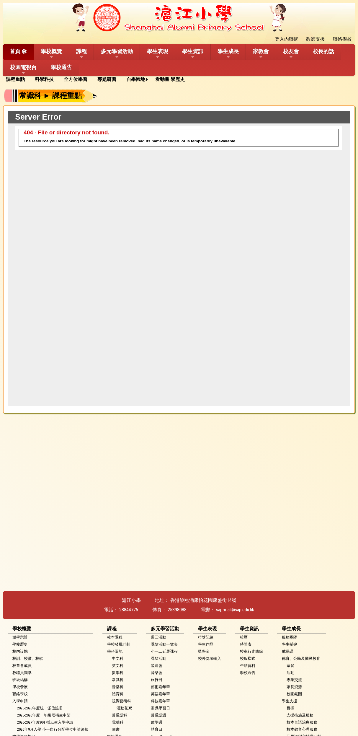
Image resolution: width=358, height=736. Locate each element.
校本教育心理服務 (302, 729)
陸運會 (156, 665)
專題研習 (106, 79)
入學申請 (20, 701)
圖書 (116, 729)
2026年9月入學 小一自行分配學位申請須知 (52, 729)
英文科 (117, 665)
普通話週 (158, 715)
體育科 (117, 694)
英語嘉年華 (160, 694)
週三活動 (158, 637)
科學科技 (44, 79)
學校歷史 (20, 644)
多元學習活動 (117, 53)
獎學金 (204, 651)
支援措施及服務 (300, 715)
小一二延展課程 (164, 651)
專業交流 (294, 680)
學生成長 (228, 53)
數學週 (156, 722)
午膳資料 (247, 665)
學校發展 (20, 687)
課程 (81, 53)
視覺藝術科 (121, 701)
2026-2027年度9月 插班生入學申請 (45, 722)
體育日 (156, 729)
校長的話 (323, 51)
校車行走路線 (251, 651)
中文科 (117, 658)
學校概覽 (51, 53)
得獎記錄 (205, 637)
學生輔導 (289, 644)
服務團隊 (289, 637)
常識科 (117, 680)
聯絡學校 (20, 694)
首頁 (15, 51)
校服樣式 (247, 658)
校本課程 (114, 637)
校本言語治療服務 (302, 722)
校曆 (244, 637)
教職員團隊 (22, 672)
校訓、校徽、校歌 (27, 658)
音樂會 (156, 672)
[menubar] (97, 79)
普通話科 (119, 715)
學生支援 (289, 701)
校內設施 (20, 651)
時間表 (245, 644)
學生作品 (205, 644)
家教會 (261, 53)
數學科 (117, 672)
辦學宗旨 (20, 637)
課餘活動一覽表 (164, 644)
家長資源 (294, 687)
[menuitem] (17, 79)
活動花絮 (124, 708)
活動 (290, 672)
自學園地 (135, 79)
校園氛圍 (294, 694)
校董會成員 (22, 665)
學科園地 (114, 651)
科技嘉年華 (160, 701)
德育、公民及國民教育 (301, 658)
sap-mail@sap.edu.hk (235, 610)
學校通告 (61, 67)
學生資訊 (192, 53)
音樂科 (117, 687)
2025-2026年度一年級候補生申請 (44, 715)
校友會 (291, 53)
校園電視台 (23, 69)
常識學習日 (160, 708)
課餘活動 (158, 658)
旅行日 (156, 680)
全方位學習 (75, 79)
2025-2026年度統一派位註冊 (40, 708)
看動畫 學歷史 (170, 79)
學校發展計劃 (118, 644)
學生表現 (157, 53)
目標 (290, 708)
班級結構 (20, 680)
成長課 (287, 651)
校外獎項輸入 (209, 658)
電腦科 (117, 722)
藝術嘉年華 (160, 687)
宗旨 (290, 665)
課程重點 (15, 79)
